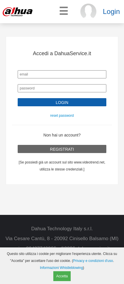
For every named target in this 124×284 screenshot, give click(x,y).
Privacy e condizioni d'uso (93, 261)
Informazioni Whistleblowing (61, 268)
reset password (62, 116)
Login (111, 11)
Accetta (62, 276)
